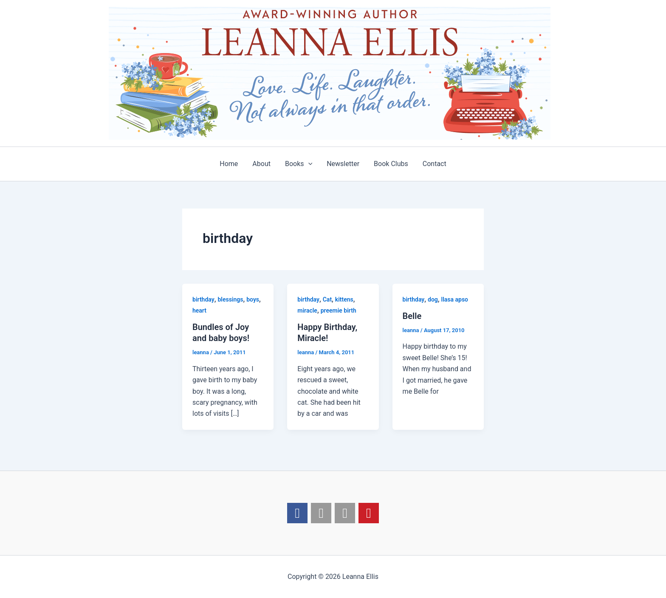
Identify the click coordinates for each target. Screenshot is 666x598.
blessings (230, 299)
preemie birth (338, 310)
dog (433, 299)
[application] (309, 164)
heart (199, 310)
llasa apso (454, 299)
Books (299, 164)
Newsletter (342, 164)
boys (252, 299)
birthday (203, 299)
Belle (412, 316)
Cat (327, 299)
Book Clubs (390, 164)
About (263, 164)
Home (231, 164)
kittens (344, 299)
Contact (432, 164)
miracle (307, 310)
